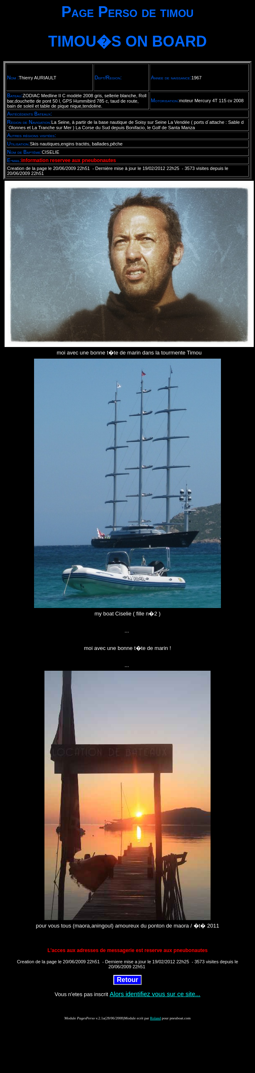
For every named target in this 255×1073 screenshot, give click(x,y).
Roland (155, 1018)
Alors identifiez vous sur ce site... (155, 993)
